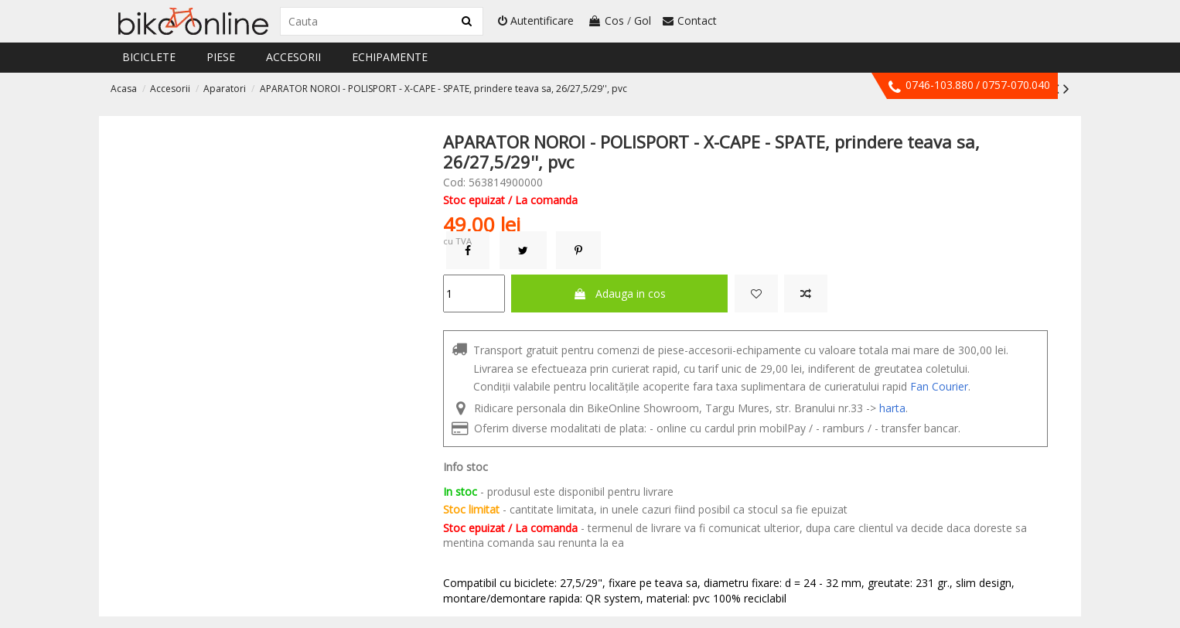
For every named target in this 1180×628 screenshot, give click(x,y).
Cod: (454, 182)
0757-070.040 (1016, 84)
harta (892, 408)
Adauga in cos (619, 293)
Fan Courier (939, 386)
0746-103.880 (939, 84)
